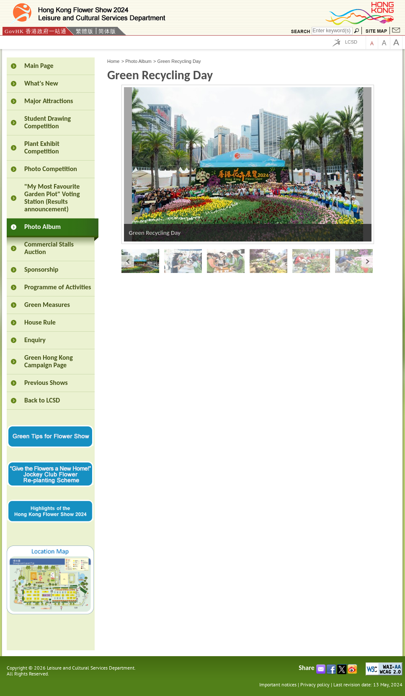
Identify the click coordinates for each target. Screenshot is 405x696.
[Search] (332, 31)
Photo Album (138, 61)
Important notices (278, 684)
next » (367, 261)
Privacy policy (315, 684)
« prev (127, 261)
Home (113, 61)
